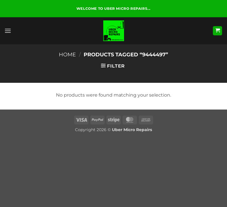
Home (67, 54)
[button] (7, 31)
